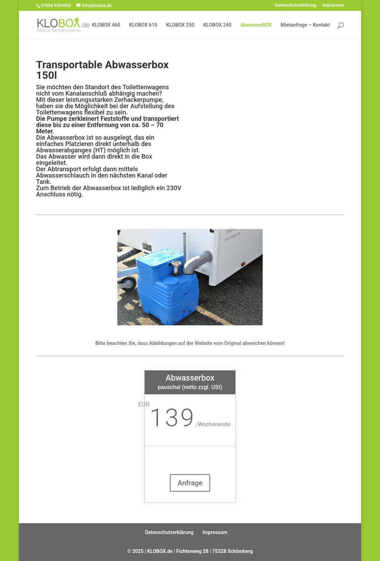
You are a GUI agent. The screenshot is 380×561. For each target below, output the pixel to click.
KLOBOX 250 (180, 25)
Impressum (333, 5)
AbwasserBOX (255, 25)
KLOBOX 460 (106, 25)
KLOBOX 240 (217, 25)
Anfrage (190, 483)
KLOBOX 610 (143, 25)
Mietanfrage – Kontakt (305, 25)
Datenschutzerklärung (296, 5)
